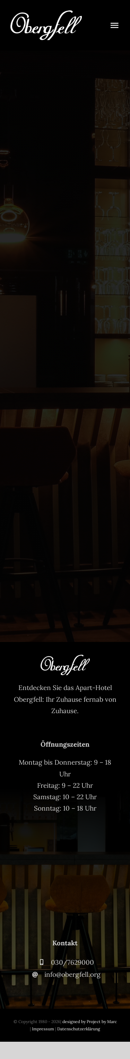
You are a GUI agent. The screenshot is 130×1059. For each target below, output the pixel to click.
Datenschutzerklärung (78, 1028)
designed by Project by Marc (89, 1021)
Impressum (43, 1028)
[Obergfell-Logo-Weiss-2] (46, 13)
